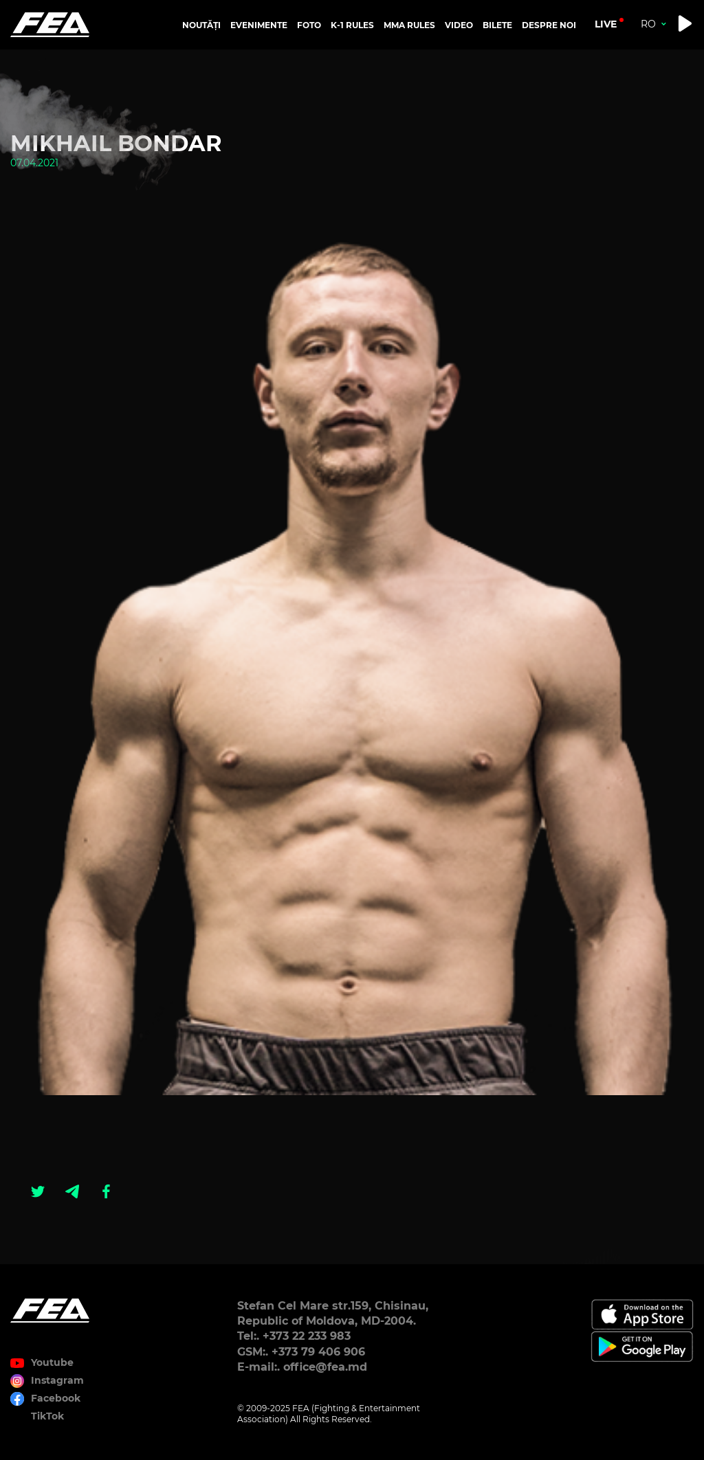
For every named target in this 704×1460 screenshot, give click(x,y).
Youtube (52, 1362)
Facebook (55, 1398)
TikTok (47, 1416)
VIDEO (459, 25)
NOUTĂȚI (201, 25)
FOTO (309, 25)
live (606, 24)
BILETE (497, 25)
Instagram (57, 1380)
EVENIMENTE (258, 25)
